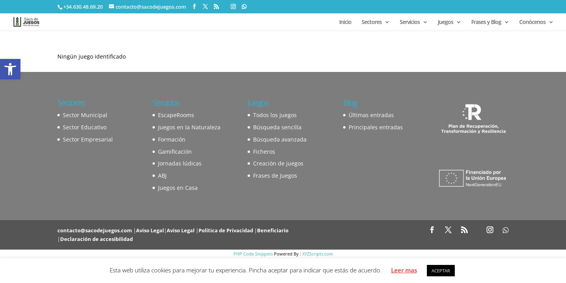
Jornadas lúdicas (180, 163)
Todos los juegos (275, 115)
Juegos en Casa (178, 187)
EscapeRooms (176, 115)
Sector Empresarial (88, 139)
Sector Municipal (85, 115)
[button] (10, 69)
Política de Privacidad (225, 230)
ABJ (162, 175)
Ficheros (264, 151)
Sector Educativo (85, 127)
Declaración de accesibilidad (96, 239)
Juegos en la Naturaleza (189, 127)
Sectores (372, 22)
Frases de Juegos (275, 175)
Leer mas (404, 270)
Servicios (410, 22)
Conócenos (532, 22)
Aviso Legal (150, 230)
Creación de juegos (278, 163)
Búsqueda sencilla (277, 127)
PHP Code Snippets (253, 254)
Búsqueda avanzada (280, 139)
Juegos (445, 22)
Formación (172, 139)
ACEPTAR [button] (441, 271)
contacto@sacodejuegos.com (94, 230)
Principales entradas (376, 127)
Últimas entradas (371, 115)
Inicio (345, 22)
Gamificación (175, 151)
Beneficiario (273, 230)
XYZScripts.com (317, 254)
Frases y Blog (486, 22)
